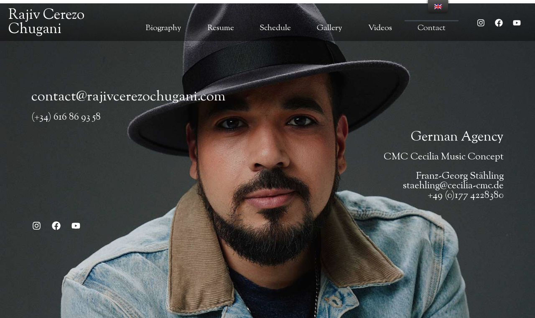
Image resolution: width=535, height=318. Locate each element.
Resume (220, 28)
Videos (380, 28)
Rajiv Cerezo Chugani (46, 22)
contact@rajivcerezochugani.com (128, 97)
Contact (432, 28)
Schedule (275, 28)
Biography (163, 28)
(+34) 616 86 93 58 (66, 117)
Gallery (329, 28)
